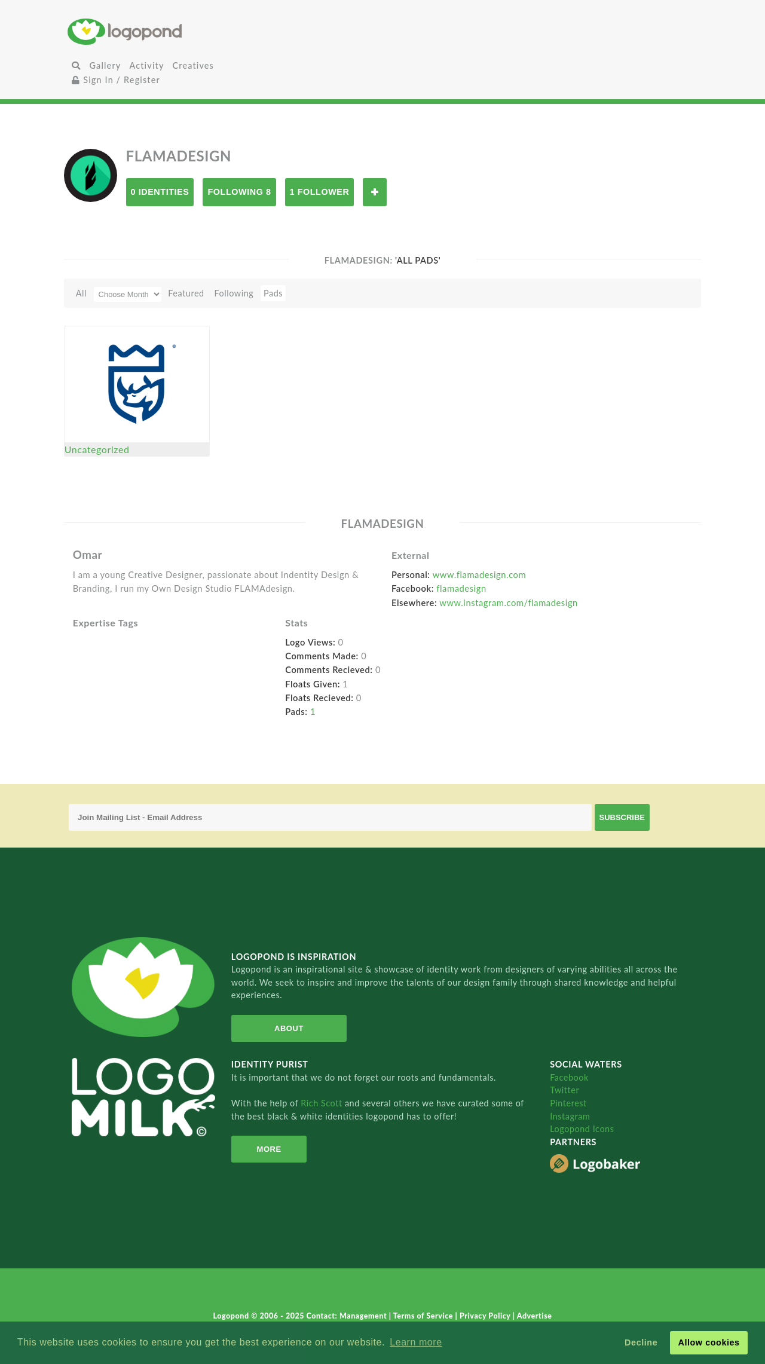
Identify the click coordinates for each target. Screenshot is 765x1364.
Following (233, 293)
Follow (375, 192)
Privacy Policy (486, 1315)
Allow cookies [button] (708, 1342)
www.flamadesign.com (479, 574)
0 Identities (160, 192)
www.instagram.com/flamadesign (508, 602)
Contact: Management (348, 1315)
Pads (273, 293)
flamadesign (461, 588)
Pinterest (568, 1103)
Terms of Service (424, 1315)
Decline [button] (641, 1342)
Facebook (569, 1077)
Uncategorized (97, 449)
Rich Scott (323, 1103)
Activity (146, 65)
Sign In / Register (116, 80)
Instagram (570, 1116)
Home (172, 31)
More (269, 1149)
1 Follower (320, 192)
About (289, 1028)
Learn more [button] (416, 1342)
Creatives (193, 65)
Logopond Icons (582, 1129)
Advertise (534, 1315)
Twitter (564, 1090)
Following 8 (239, 192)
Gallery (105, 65)
